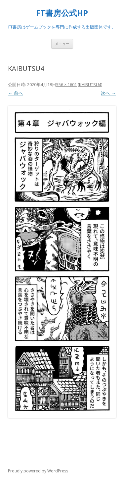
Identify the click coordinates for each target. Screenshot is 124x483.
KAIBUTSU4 (90, 84)
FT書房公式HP (62, 13)
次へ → (108, 93)
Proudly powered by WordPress (38, 471)
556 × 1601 (66, 84)
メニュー (62, 43)
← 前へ (15, 93)
